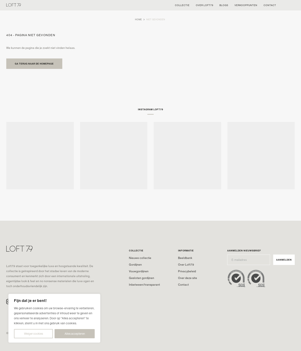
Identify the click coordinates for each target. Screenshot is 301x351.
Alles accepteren (75, 334)
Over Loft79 (186, 264)
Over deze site (187, 278)
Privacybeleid (187, 271)
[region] (54, 318)
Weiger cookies (33, 334)
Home (138, 19)
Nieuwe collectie (140, 258)
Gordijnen (135, 264)
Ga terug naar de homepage (34, 63)
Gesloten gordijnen (141, 278)
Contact (183, 284)
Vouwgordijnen (139, 271)
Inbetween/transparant (144, 284)
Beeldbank (185, 258)
